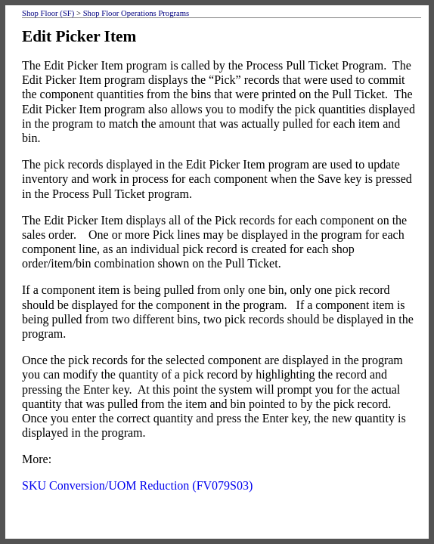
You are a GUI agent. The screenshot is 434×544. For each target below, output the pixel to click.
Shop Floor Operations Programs (136, 13)
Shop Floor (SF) (48, 13)
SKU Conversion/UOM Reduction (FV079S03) (137, 485)
